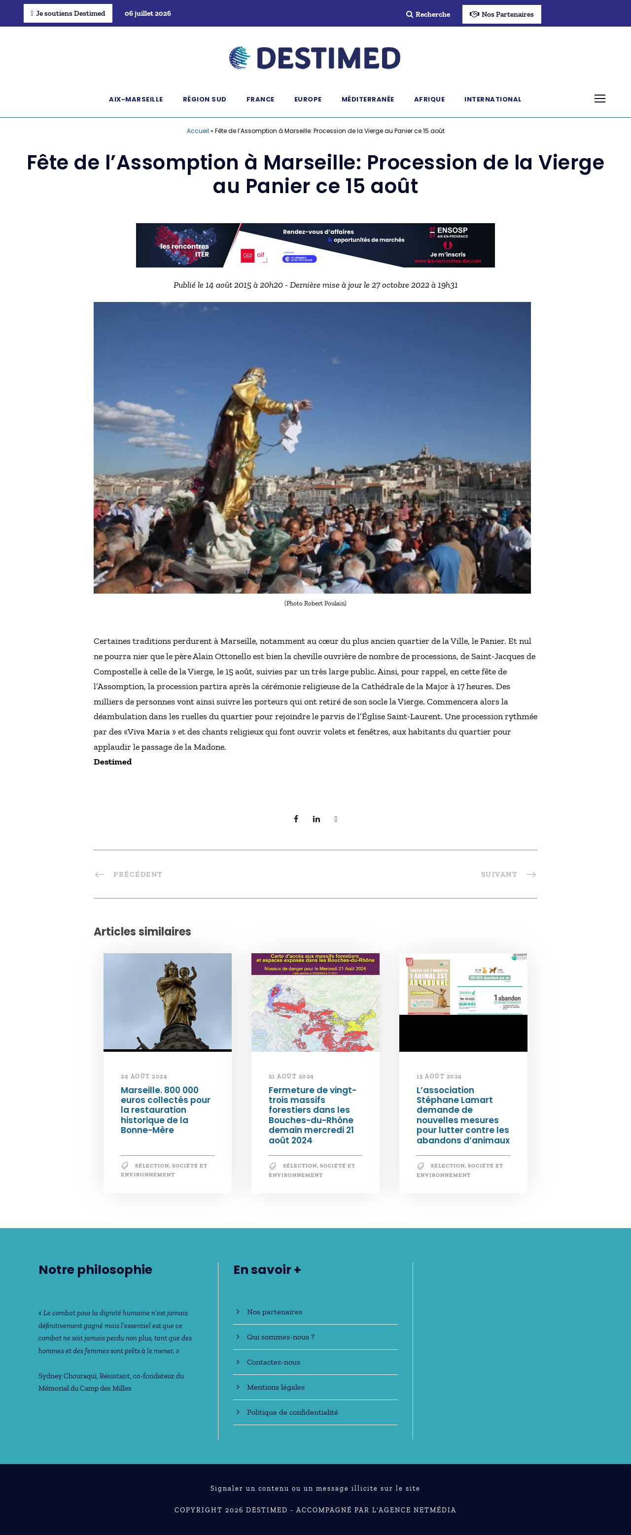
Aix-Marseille (136, 99)
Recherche (428, 14)
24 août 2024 (144, 1076)
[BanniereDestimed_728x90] (315, 244)
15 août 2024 (439, 1076)
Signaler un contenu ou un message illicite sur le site (315, 1488)
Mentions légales (276, 1387)
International (493, 99)
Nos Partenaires (502, 14)
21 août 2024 (292, 1076)
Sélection (152, 1166)
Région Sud (205, 99)
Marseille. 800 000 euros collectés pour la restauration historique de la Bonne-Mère (165, 1110)
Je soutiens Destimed (68, 13)
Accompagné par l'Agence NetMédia (376, 1510)
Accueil (198, 131)
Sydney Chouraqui (67, 1375)
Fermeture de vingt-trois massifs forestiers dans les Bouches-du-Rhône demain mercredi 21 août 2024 (312, 1115)
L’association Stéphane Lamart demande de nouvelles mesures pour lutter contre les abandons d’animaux (463, 1115)
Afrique (429, 99)
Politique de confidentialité (292, 1412)
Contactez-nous (273, 1362)
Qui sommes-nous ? (281, 1336)
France (260, 99)
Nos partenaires (274, 1311)
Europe (308, 99)
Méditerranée (368, 99)
